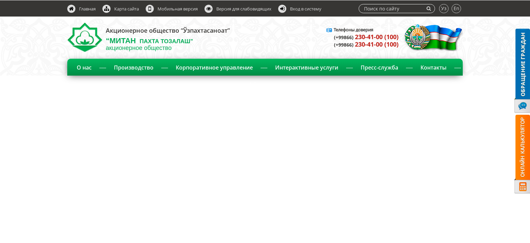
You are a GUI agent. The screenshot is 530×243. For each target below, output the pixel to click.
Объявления (265, 85)
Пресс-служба (379, 67)
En (456, 8)
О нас (84, 67)
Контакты (433, 67)
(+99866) (366, 37)
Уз (444, 8)
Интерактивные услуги (306, 67)
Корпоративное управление (214, 67)
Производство (133, 67)
